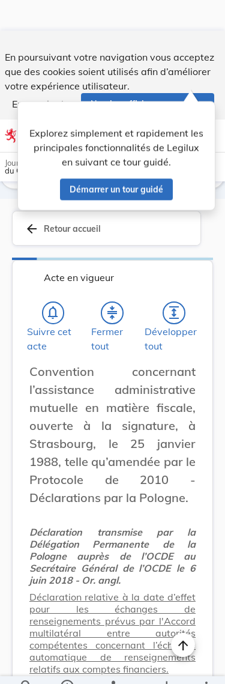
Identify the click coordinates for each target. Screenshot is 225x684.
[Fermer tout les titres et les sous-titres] (112, 282)
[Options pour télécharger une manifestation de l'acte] (166, 665)
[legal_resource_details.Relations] (112, 665)
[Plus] (206, 665)
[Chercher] (26, 665)
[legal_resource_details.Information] (66, 665)
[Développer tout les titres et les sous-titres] (174, 282)
